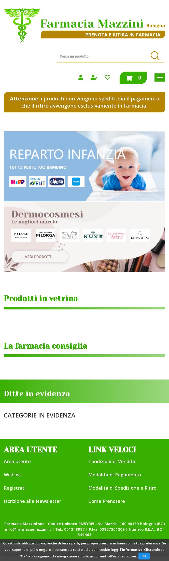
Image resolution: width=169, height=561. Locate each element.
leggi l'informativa (127, 549)
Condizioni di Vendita (111, 461)
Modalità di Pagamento (114, 475)
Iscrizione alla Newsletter (32, 501)
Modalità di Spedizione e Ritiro (122, 488)
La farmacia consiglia (45, 346)
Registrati (15, 488)
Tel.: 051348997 (70, 529)
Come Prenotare (106, 501)
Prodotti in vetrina (41, 298)
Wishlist (12, 475)
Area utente (17, 461)
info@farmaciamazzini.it (28, 529)
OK (144, 556)
